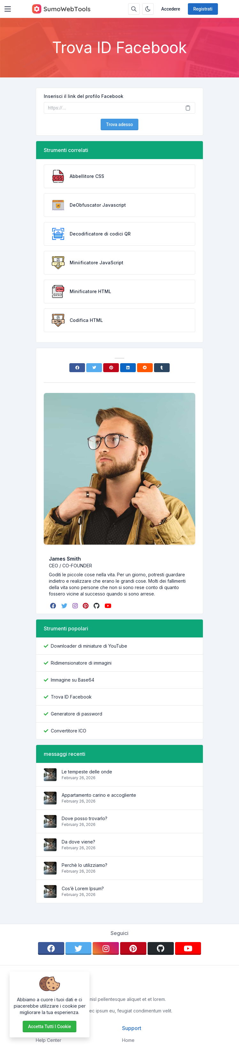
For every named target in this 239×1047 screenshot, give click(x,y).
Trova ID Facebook (71, 696)
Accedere (170, 9)
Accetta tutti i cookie (49, 1026)
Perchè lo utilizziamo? (84, 865)
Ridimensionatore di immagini (81, 663)
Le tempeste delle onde (87, 771)
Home (128, 1040)
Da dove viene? (78, 841)
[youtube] (108, 605)
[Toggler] (8, 9)
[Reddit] (145, 367)
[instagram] (75, 605)
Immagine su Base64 (72, 680)
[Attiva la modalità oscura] (148, 9)
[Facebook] (77, 367)
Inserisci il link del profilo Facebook (83, 96)
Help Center (48, 1040)
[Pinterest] (111, 367)
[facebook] (54, 605)
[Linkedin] (128, 367)
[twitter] (65, 605)
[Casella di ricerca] (134, 9)
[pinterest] (86, 605)
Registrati (202, 9)
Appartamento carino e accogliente (99, 795)
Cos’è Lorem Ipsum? (83, 888)
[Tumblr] (162, 367)
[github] (97, 605)
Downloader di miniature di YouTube (89, 646)
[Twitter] (94, 367)
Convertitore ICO (68, 730)
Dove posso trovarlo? (84, 818)
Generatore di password (76, 713)
